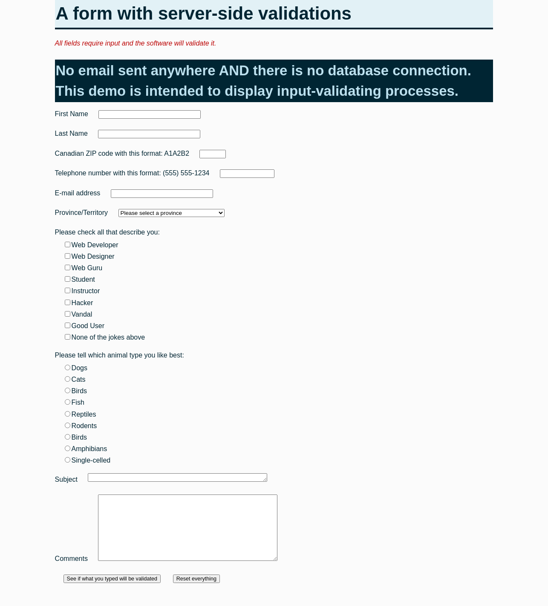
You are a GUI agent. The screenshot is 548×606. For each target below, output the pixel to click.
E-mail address (78, 193)
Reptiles (80, 414)
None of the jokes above (105, 337)
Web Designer (90, 256)
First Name (71, 113)
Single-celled (88, 460)
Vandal (78, 314)
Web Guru (84, 268)
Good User (84, 325)
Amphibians (86, 448)
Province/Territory (81, 212)
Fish (74, 402)
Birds (76, 390)
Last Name (71, 133)
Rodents (81, 425)
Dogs (76, 368)
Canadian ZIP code (84, 153)
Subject (66, 479)
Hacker (79, 302)
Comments (71, 571)
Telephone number (83, 173)
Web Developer (91, 245)
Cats (75, 379)
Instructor (82, 290)
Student (80, 279)
